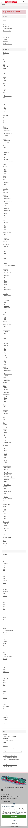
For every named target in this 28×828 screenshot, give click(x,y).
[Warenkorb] (26, 1)
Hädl (5, 348)
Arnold (4, 687)
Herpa (5, 284)
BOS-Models (5, 650)
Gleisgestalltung (6, 486)
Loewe (4, 578)
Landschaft (5, 256)
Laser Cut (6, 469)
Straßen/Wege (7, 483)
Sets (4, 502)
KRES (4, 569)
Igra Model (5, 558)
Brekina (5, 282)
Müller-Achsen (5, 715)
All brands (5, 721)
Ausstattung (5, 181)
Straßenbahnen (7, 137)
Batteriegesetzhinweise (7, 43)
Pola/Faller (6, 152)
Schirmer (6, 353)
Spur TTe (4, 428)
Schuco (4, 628)
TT (4, 63)
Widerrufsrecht (6, 37)
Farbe (5, 448)
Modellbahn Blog (6, 22)
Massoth (6, 171)
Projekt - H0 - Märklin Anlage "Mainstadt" (11, 748)
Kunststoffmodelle (7, 467)
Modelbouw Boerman (7, 700)
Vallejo (4, 540)
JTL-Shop (16, 826)
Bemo (5, 432)
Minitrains (5, 595)
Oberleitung (5, 166)
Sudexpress (5, 634)
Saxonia (4, 97)
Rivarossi (4, 621)
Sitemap (4, 32)
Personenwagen (7, 140)
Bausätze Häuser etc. (7, 465)
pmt (5, 434)
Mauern (5, 481)
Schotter (6, 493)
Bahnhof (5, 488)
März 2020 (5, 763)
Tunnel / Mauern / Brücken (9, 161)
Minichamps (6, 275)
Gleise (4, 145)
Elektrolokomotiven (8, 133)
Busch (4, 59)
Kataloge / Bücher (6, 545)
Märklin (4, 76)
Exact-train (5, 658)
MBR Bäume (6, 182)
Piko (4, 83)
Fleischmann (5, 66)
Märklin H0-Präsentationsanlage (10, 760)
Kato (4, 565)
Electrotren (5, 704)
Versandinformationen (7, 30)
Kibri (4, 567)
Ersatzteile (5, 168)
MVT (4, 602)
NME (4, 600)
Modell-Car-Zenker (6, 598)
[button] (24, 1)
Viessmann (6, 239)
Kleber (5, 450)
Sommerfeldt (6, 242)
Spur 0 (5, 455)
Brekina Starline (6, 723)
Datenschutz (5, 41)
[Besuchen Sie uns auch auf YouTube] (2, 790)
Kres (5, 273)
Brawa (4, 54)
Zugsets (5, 205)
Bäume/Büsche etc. (8, 472)
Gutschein (5, 543)
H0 (4, 56)
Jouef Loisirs (5, 717)
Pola (4, 613)
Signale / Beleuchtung (7, 232)
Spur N (5, 462)
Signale (4, 164)
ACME (4, 693)
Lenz (4, 574)
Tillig (4, 102)
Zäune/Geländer (7, 484)
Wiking (5, 279)
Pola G (4, 615)
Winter (4, 500)
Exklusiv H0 (5, 534)
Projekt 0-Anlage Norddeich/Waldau (10, 755)
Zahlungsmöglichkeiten (7, 28)
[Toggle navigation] (1, 2)
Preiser (5, 263)
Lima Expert (5, 719)
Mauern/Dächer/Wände (7, 498)
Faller (5, 237)
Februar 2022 (5, 742)
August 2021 (5, 750)
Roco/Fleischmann (7, 289)
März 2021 (5, 754)
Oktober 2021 (5, 746)
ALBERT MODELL (6, 706)
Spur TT (5, 460)
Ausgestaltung (5, 156)
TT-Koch (5, 357)
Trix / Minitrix (5, 109)
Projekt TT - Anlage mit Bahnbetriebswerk (11, 759)
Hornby (4, 68)
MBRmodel (5, 585)
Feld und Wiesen (7, 474)
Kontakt (4, 19)
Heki (4, 663)
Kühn (5, 319)
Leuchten (6, 159)
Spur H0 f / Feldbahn (7, 442)
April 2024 (5, 734)
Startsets (5, 143)
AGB (4, 35)
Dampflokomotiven (7, 130)
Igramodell (5, 561)
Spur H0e (4, 430)
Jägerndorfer (5, 563)
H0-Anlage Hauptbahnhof (8, 766)
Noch (5, 184)
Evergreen (5, 539)
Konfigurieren (14, 823)
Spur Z (5, 464)
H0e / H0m (6, 106)
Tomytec (4, 637)
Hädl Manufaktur (6, 671)
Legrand (4, 710)
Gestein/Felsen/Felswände (9, 477)
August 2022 (5, 738)
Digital (4, 511)
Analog (4, 506)
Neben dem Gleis (7, 491)
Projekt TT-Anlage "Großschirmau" (10, 736)
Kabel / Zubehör (6, 521)
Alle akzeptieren (14, 816)
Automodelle (5, 162)
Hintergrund (6, 479)
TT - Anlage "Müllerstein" (8, 740)
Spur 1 (5, 80)
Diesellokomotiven (7, 131)
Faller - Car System (7, 272)
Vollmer (4, 645)
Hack (4, 676)
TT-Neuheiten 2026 (7, 95)
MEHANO (5, 589)
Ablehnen (14, 820)
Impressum (5, 39)
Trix (5, 218)
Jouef (4, 702)
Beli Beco (5, 660)
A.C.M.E (4, 695)
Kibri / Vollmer (7, 249)
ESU (4, 64)
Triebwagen (6, 135)
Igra (3, 556)
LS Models (5, 580)
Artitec (4, 691)
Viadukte (6, 496)
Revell (4, 619)
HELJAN (4, 708)
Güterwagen (6, 142)
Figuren (4, 126)
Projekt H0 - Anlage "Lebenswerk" (10, 744)
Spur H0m (5, 439)
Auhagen (6, 246)
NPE (5, 277)
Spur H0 (5, 459)
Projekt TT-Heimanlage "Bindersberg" (10, 757)
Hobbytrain (5, 554)
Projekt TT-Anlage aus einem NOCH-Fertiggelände (13, 751)
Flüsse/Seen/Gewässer (8, 476)
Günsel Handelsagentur (7, 656)
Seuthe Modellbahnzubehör (8, 630)
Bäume (5, 157)
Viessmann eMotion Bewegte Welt (10, 265)
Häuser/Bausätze (6, 150)
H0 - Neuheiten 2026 (8, 94)
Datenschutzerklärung (17, 813)
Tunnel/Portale (7, 495)
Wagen (4, 138)
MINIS (4, 593)
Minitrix (5, 384)
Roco (4, 92)
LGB (4, 75)
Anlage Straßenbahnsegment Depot (10, 764)
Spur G (5, 453)
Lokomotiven (5, 128)
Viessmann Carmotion (7, 267)
